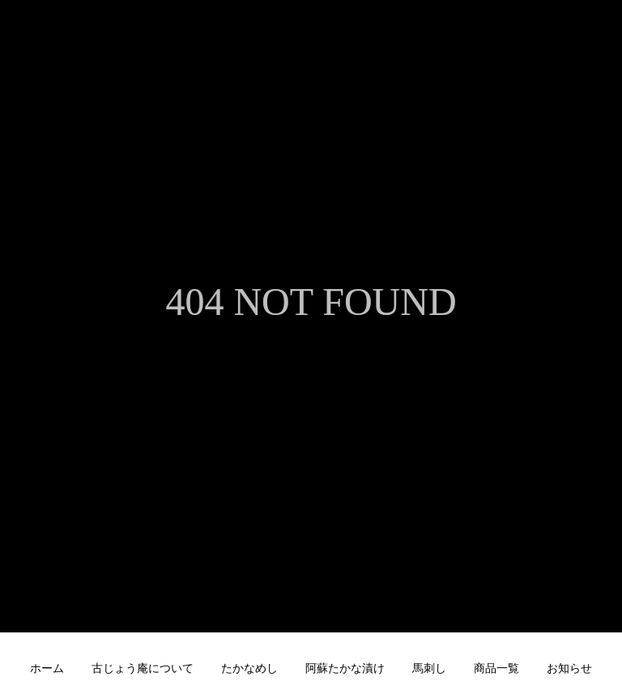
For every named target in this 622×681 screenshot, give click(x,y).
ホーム (47, 668)
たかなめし (249, 668)
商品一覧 (496, 668)
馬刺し (429, 668)
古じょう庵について (143, 668)
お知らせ (569, 668)
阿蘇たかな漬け (345, 668)
